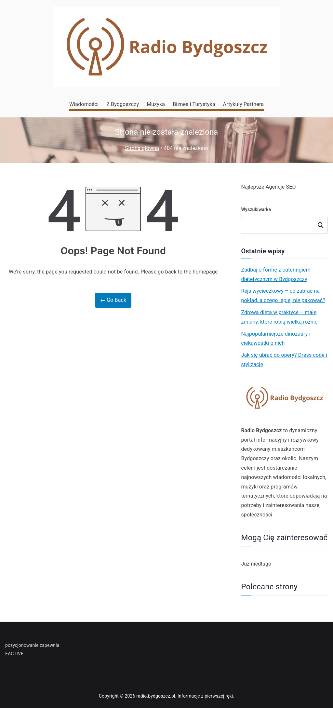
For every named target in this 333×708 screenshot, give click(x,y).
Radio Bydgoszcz (261, 430)
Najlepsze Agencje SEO (268, 187)
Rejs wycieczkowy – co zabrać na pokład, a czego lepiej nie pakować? (283, 295)
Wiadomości (84, 104)
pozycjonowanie (22, 645)
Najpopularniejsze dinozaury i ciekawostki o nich (275, 338)
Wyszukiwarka (256, 209)
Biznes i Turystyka (194, 104)
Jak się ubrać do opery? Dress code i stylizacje (284, 359)
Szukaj (320, 225)
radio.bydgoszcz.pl (155, 696)
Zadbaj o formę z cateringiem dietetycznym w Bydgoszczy (275, 274)
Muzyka (156, 104)
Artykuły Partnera (243, 104)
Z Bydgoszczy (122, 104)
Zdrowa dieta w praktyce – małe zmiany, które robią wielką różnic (279, 317)
